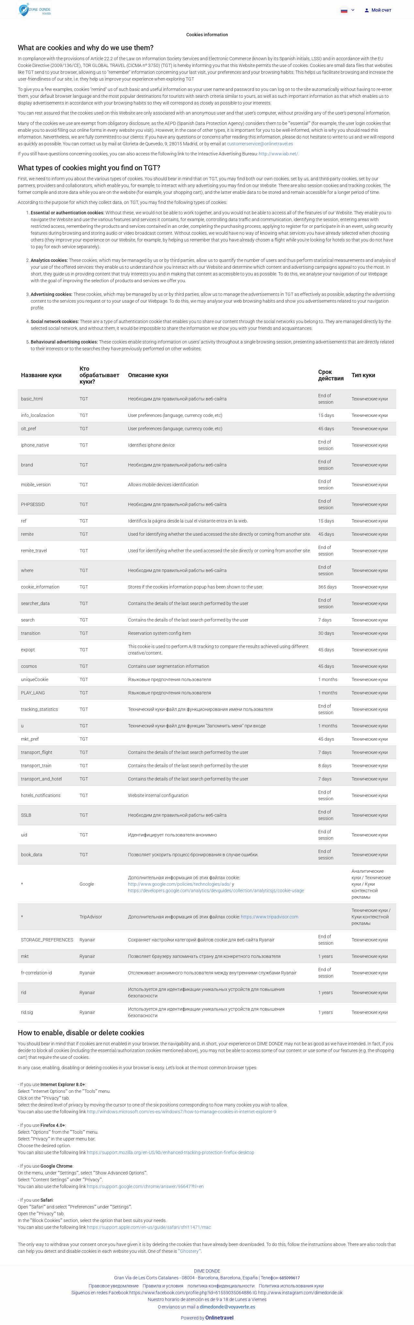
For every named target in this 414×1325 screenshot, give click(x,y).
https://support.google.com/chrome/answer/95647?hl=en (145, 1186)
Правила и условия (163, 1285)
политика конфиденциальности (221, 1285)
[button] (347, 9)
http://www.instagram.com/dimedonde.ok (300, 1292)
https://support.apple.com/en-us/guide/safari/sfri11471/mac (149, 1227)
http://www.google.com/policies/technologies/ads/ (179, 884)
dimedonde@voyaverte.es (227, 1307)
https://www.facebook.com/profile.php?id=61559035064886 (190, 1292)
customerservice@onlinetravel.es (260, 143)
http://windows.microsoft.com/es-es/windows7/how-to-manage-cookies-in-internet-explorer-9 (181, 1111)
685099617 (289, 1278)
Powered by (207, 1317)
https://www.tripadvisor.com (269, 916)
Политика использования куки (291, 1285)
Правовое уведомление (113, 1285)
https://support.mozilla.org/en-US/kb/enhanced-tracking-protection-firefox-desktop (170, 1152)
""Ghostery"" (189, 1251)
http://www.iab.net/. (279, 153)
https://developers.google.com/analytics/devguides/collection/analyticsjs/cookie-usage (216, 890)
